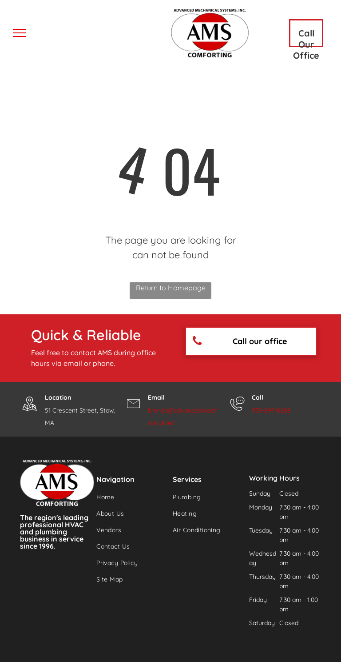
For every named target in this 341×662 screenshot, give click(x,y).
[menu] (19, 32)
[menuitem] (129, 497)
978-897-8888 (271, 410)
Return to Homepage (171, 287)
